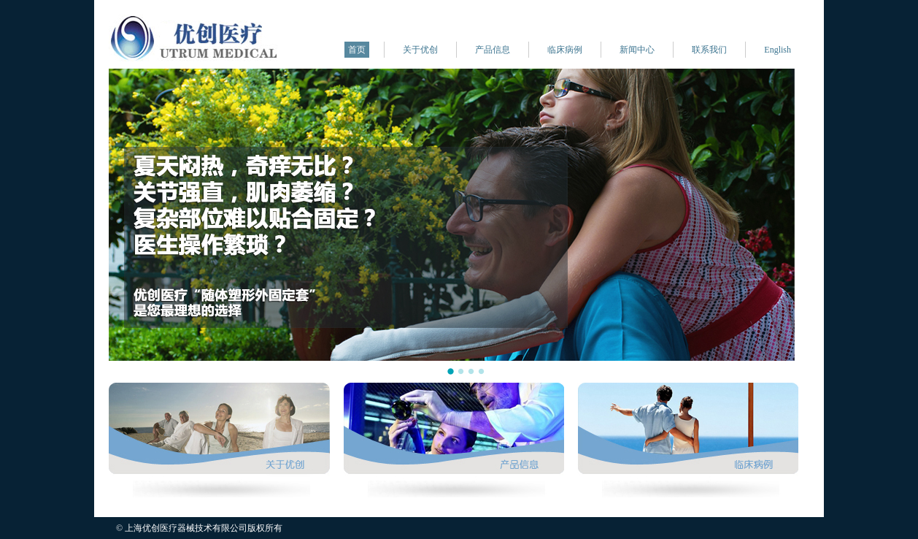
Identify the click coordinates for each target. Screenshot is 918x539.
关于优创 (420, 50)
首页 (357, 50)
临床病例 (564, 50)
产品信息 (492, 50)
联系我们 (709, 50)
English (777, 50)
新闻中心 (637, 50)
